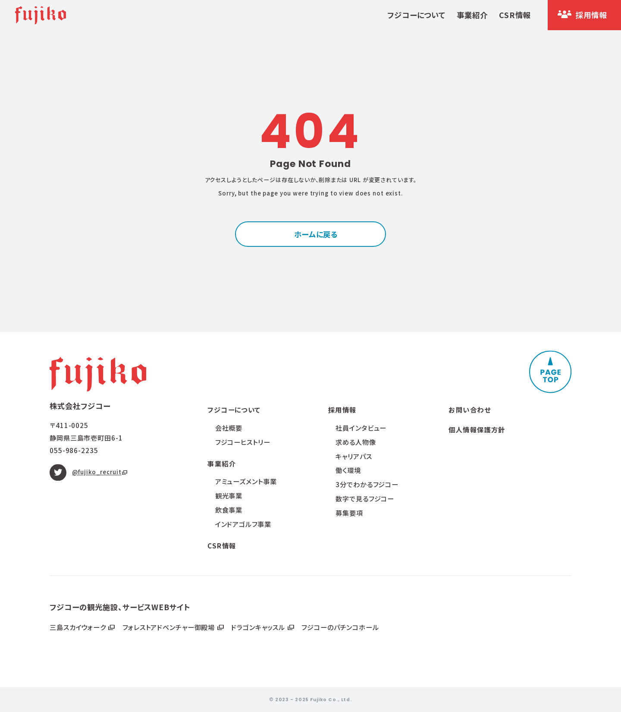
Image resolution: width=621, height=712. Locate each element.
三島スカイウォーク (79, 627)
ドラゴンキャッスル (259, 627)
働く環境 (348, 470)
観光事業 (229, 496)
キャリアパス (354, 456)
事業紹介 (472, 14)
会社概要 (229, 427)
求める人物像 (356, 442)
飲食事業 (229, 509)
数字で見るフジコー (365, 498)
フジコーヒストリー (242, 442)
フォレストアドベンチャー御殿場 (169, 627)
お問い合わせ (469, 410)
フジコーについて (416, 14)
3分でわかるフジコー (367, 484)
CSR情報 (514, 14)
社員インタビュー (361, 427)
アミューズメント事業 (246, 481)
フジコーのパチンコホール (340, 627)
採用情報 (342, 410)
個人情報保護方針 (476, 429)
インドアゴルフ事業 (243, 524)
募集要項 (349, 512)
